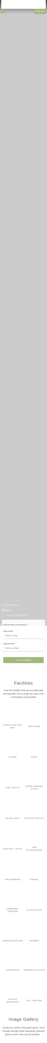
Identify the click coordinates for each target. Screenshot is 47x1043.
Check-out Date (9, 644)
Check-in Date (8, 631)
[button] (2, 11)
